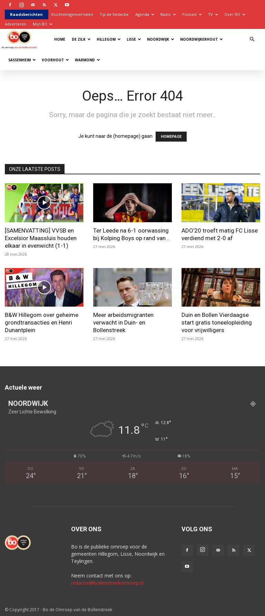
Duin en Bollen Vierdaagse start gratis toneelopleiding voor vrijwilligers (216, 322)
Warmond (87, 60)
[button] (252, 39)
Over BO (234, 14)
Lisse (134, 39)
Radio (168, 14)
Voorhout (55, 60)
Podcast (192, 14)
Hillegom (109, 39)
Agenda (144, 14)
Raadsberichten (26, 14)
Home (59, 39)
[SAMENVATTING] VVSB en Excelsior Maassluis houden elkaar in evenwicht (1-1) (41, 238)
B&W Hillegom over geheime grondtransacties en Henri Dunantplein (41, 322)
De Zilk (81, 39)
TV (213, 14)
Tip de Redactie (114, 14)
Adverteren (15, 24)
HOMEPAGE (171, 136)
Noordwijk (160, 39)
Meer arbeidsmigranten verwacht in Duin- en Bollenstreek (123, 322)
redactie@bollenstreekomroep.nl (107, 582)
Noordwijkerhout (201, 39)
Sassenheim (22, 60)
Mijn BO (42, 24)
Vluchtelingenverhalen (72, 14)
